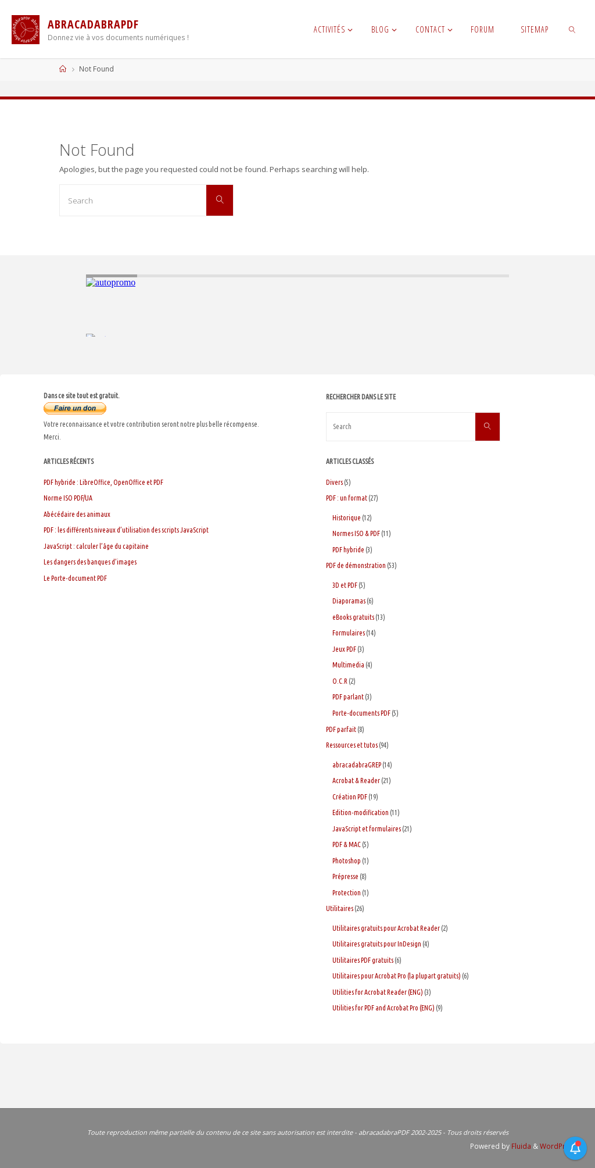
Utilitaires (339, 908)
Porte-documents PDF (361, 713)
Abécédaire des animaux (77, 514)
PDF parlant (348, 697)
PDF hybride (348, 549)
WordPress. (559, 1146)
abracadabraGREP (356, 765)
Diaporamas (348, 601)
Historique (346, 518)
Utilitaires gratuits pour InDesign (376, 944)
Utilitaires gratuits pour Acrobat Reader (386, 928)
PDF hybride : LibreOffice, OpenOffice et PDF (103, 482)
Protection (346, 892)
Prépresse (345, 876)
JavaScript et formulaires (366, 829)
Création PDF (349, 797)
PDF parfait (341, 729)
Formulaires (348, 633)
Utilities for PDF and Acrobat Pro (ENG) (383, 1008)
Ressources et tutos (352, 745)
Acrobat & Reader (356, 780)
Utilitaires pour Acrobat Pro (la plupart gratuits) (396, 976)
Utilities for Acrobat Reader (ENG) (377, 992)
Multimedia (348, 665)
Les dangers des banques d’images (90, 562)
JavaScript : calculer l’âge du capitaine (96, 546)
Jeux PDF (344, 649)
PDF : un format (346, 498)
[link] (572, 29)
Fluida (520, 1146)
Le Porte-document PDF (75, 578)
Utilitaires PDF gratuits (362, 960)
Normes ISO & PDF (356, 533)
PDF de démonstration (356, 565)
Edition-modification (360, 812)
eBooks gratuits (353, 617)
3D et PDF (344, 585)
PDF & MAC (346, 844)
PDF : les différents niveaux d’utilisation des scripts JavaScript (126, 530)
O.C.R (339, 681)
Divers (334, 482)
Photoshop (346, 861)
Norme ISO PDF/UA (68, 498)
